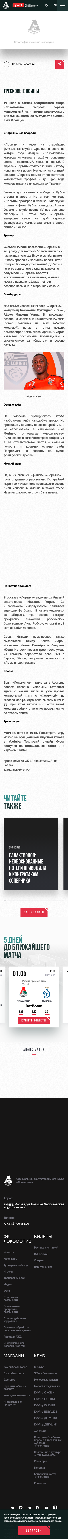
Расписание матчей (46, 1247)
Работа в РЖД (13, 1336)
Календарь (10, 1258)
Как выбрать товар (15, 1367)
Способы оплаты (14, 1373)
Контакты (40, 1483)
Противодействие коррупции (15, 1320)
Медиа (8, 1284)
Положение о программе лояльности (12, 1309)
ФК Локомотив (17, 1239)
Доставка (9, 1379)
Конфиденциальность (17, 1395)
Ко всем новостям (19, 64)
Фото (7, 1290)
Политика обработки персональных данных (17, 1329)
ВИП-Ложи (40, 1254)
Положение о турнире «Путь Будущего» (47, 1453)
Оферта (39, 1260)
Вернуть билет (43, 1267)
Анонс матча (34, 1050)
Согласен (34, 1531)
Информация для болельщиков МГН (15, 1344)
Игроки (8, 1271)
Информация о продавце (13, 1403)
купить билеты (34, 1020)
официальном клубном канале (42, 737)
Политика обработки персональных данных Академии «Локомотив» (47, 1441)
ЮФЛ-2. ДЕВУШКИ (45, 1418)
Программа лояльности (11, 1298)
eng (55, 5)
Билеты (43, 1236)
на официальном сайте (37, 746)
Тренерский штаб (14, 1278)
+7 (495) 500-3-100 (16, 1223)
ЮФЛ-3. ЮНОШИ (44, 1405)
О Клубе (39, 1367)
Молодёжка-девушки (47, 1386)
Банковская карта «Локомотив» (45, 1475)
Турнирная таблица (16, 1265)
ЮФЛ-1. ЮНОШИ (44, 1392)
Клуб (39, 1356)
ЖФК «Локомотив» (45, 1373)
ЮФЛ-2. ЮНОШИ (44, 1399)
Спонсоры (40, 1461)
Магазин (14, 1356)
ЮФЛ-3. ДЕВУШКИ (45, 1424)
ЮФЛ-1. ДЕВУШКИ (45, 1411)
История (39, 1467)
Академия (40, 1431)
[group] (31, 854)
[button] (5, 901)
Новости (9, 1252)
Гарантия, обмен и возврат (15, 1387)
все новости (34, 912)
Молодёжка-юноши (46, 1379)
